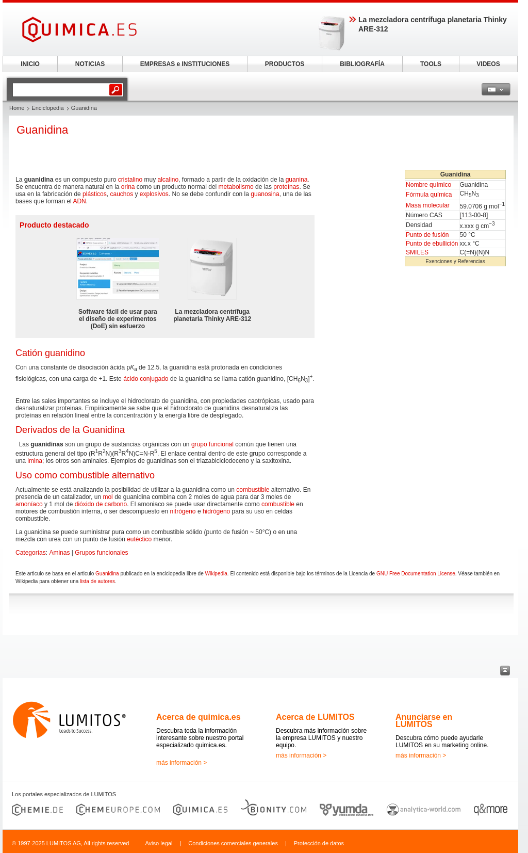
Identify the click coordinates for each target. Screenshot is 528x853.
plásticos (94, 194)
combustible (252, 489)
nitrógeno (183, 511)
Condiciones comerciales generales (233, 843)
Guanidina (107, 573)
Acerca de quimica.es (198, 717)
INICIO (30, 64)
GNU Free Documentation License (415, 573)
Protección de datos (319, 843)
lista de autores (97, 581)
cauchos (121, 194)
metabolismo (236, 186)
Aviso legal (158, 843)
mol (107, 497)
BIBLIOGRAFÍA (362, 64)
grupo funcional (212, 444)
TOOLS (430, 64)
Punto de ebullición (432, 243)
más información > (181, 762)
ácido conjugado (145, 378)
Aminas (59, 552)
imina (34, 460)
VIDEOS (488, 64)
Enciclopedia (47, 108)
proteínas (286, 186)
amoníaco (29, 504)
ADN (79, 201)
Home (16, 108)
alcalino (167, 179)
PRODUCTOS (284, 64)
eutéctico (139, 539)
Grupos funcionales (101, 552)
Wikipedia (216, 573)
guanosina (265, 194)
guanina (297, 179)
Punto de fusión (427, 234)
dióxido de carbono (101, 504)
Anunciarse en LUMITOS (423, 721)
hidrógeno (216, 511)
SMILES (417, 252)
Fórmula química (429, 194)
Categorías (30, 552)
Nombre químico (428, 184)
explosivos (154, 194)
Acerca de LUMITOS (315, 717)
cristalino (130, 179)
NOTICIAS (90, 64)
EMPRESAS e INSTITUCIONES (184, 64)
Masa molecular (428, 205)
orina (128, 186)
